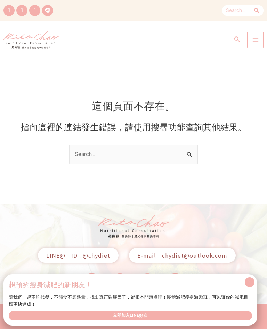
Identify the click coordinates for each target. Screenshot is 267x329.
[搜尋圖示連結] (237, 39)
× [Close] (249, 282)
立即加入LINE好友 (130, 315)
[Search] (256, 10)
